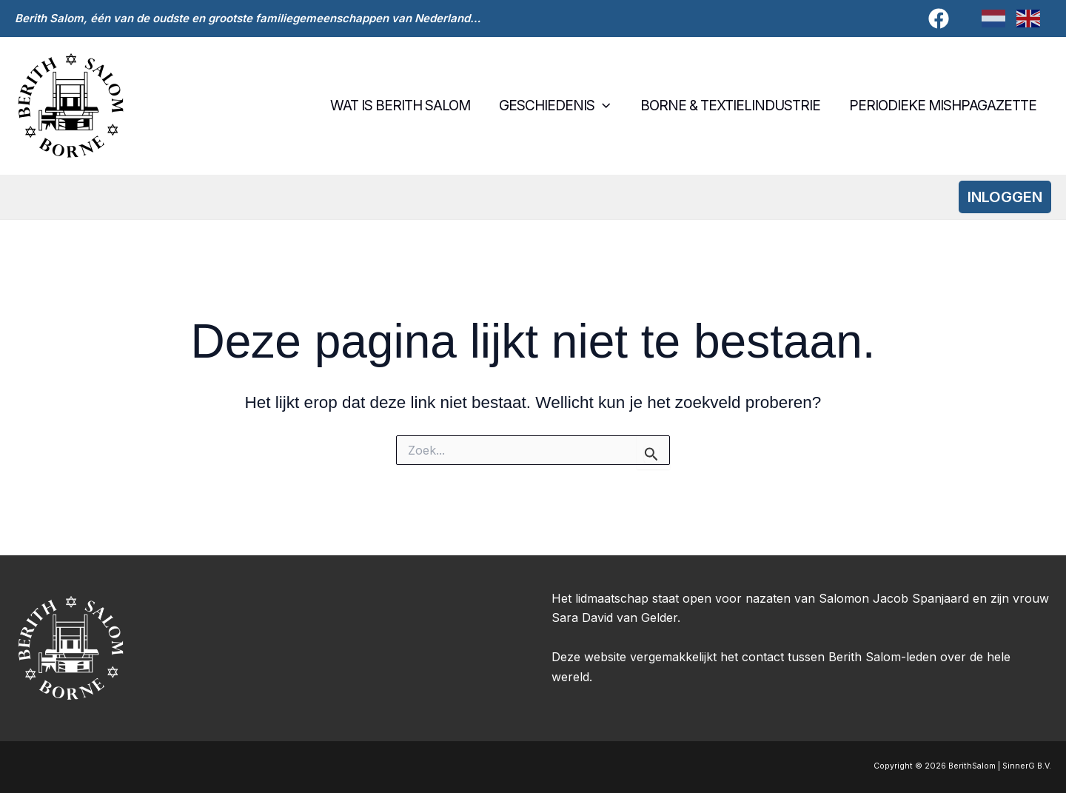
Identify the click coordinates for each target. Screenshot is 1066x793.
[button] (606, 106)
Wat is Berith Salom (405, 105)
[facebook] (941, 18)
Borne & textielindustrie (732, 105)
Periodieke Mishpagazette (943, 105)
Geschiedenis (558, 106)
